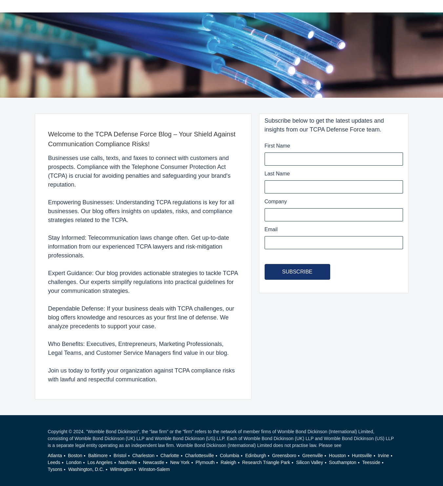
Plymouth (204, 462)
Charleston (143, 455)
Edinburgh (255, 455)
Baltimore (98, 455)
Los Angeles (100, 462)
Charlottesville (199, 455)
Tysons (55, 469)
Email (271, 229)
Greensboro (284, 455)
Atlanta (55, 455)
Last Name (277, 173)
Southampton (342, 462)
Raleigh (228, 462)
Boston (75, 455)
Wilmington (121, 469)
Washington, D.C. (86, 469)
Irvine (383, 455)
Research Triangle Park (266, 462)
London (74, 462)
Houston (337, 455)
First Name (277, 146)
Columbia (229, 455)
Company (276, 201)
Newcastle (153, 462)
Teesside (371, 462)
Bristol (119, 455)
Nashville (127, 462)
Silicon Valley (309, 462)
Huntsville (362, 455)
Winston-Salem (154, 469)
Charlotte (169, 455)
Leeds (54, 462)
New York (180, 462)
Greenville (312, 455)
